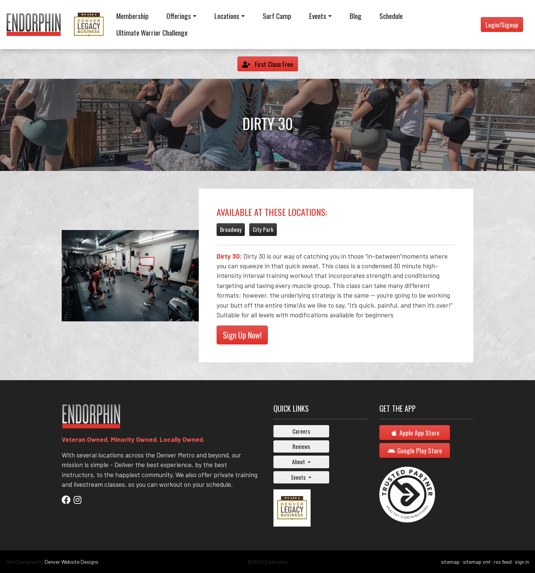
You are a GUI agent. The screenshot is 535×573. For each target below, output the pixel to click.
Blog (355, 15)
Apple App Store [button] (415, 432)
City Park (263, 229)
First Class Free (267, 64)
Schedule (391, 15)
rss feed (503, 562)
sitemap (450, 562)
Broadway (230, 229)
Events (317, 15)
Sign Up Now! (242, 335)
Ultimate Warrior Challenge (152, 32)
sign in (522, 562)
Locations (226, 15)
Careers (301, 431)
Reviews (301, 446)
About (299, 461)
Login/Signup (502, 24)
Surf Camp (277, 15)
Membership (132, 15)
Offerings (178, 15)
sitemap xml (476, 562)
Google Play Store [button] (415, 450)
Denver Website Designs (71, 562)
